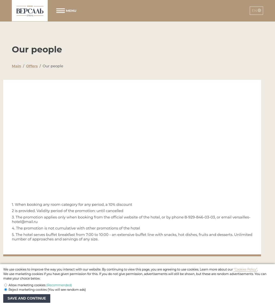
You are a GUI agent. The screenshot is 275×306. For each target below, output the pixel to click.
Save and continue (27, 298)
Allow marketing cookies (40, 285)
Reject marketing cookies (47, 290)
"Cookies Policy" (245, 269)
